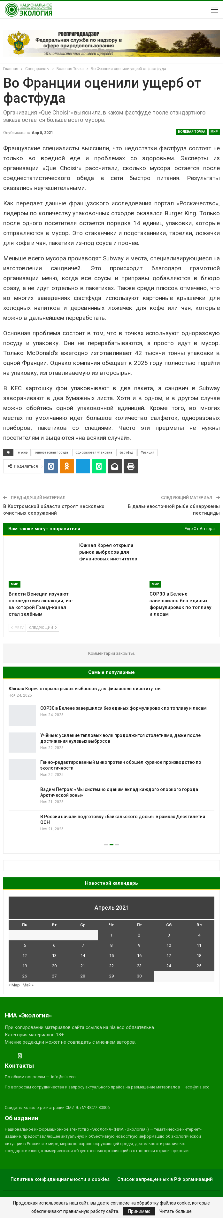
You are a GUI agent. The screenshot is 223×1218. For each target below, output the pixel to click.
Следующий (43, 628)
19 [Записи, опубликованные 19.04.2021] (24, 965)
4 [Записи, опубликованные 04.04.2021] (199, 935)
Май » (28, 985)
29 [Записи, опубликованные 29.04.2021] (111, 976)
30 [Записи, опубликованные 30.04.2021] (139, 976)
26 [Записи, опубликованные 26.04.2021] (24, 976)
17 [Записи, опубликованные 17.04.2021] (168, 955)
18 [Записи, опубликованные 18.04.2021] (199, 955)
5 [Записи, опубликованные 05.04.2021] (25, 945)
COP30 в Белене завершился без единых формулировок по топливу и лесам (123, 708)
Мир (214, 131)
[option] (111, 760)
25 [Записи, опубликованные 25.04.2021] (199, 965)
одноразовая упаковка (93, 452)
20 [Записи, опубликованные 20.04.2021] (54, 965)
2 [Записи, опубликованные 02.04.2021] (139, 935)
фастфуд (126, 452)
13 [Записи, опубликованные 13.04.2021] (54, 955)
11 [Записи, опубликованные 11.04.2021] (199, 945)
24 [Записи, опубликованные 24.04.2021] (168, 965)
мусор (22, 452)
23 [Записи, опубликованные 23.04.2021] (139, 965)
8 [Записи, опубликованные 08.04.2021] (111, 945)
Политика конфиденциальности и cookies (60, 1179)
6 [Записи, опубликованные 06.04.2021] (54, 945)
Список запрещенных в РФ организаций (165, 1179)
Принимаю (139, 1211)
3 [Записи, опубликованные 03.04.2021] (169, 935)
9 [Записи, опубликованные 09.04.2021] (139, 945)
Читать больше (175, 1211)
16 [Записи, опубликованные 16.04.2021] (139, 955)
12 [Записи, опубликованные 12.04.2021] (24, 955)
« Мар (14, 985)
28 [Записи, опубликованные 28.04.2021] (83, 976)
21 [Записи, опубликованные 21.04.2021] (83, 965)
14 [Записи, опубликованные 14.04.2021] (83, 955)
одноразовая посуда (51, 452)
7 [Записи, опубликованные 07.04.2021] (83, 945)
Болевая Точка (191, 131)
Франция (147, 452)
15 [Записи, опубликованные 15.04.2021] (111, 955)
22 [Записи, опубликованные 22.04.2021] (111, 965)
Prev (17, 628)
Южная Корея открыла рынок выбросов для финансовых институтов (84, 688)
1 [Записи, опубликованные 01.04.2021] (111, 935)
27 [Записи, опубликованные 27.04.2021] (54, 976)
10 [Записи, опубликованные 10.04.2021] (168, 945)
